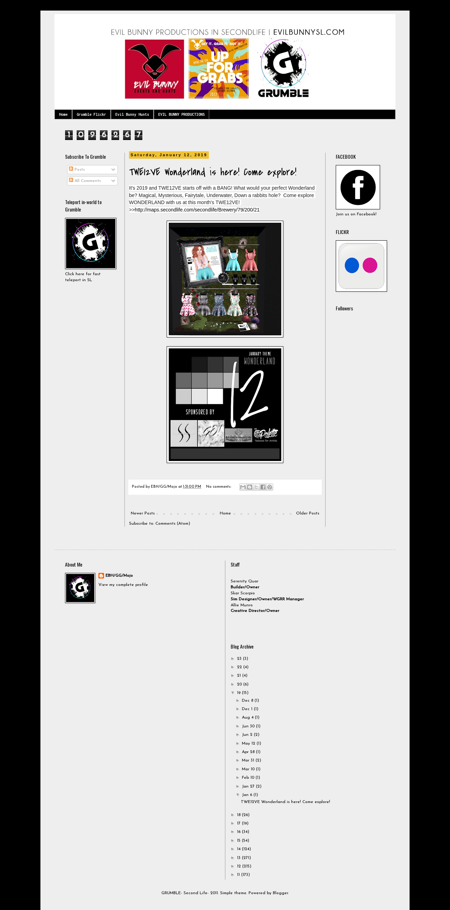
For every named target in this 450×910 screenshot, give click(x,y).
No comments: (219, 487)
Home (63, 114)
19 (239, 693)
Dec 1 (248, 709)
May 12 (249, 743)
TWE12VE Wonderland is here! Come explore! (212, 172)
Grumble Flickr (91, 114)
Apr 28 (249, 752)
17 (239, 823)
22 (240, 667)
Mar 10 (249, 769)
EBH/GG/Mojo (119, 576)
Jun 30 (249, 726)
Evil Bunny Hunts (132, 114)
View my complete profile (123, 585)
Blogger (280, 893)
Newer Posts (143, 513)
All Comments (85, 181)
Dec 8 (248, 701)
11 (239, 875)
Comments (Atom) (172, 524)
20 (240, 684)
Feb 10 (249, 778)
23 (240, 659)
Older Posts (307, 513)
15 (239, 841)
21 (239, 676)
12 (239, 866)
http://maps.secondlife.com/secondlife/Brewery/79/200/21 (197, 210)
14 (239, 849)
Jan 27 (249, 786)
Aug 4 (248, 717)
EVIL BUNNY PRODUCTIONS (181, 114)
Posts (77, 170)
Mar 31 (249, 760)
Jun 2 (248, 735)
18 (239, 815)
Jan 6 (247, 795)
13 (239, 858)
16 (239, 832)
